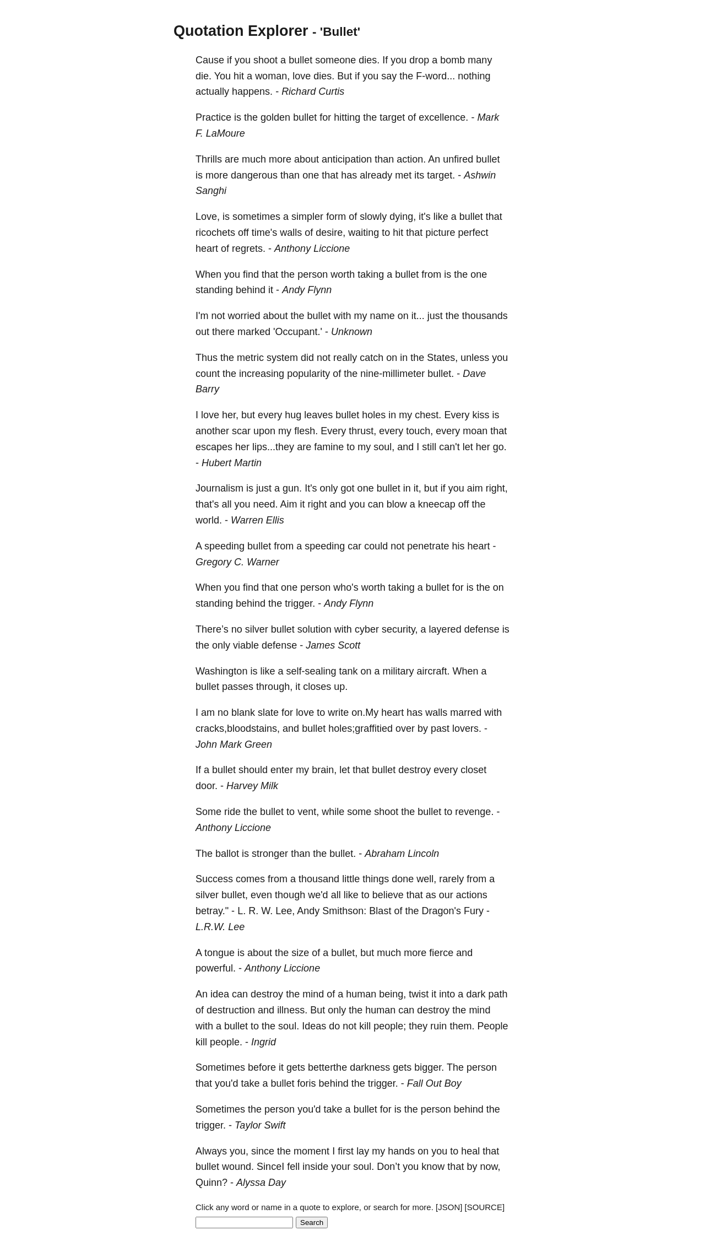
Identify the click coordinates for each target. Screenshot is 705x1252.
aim (475, 488)
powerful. (216, 968)
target (392, 117)
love (301, 76)
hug (293, 414)
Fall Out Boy (434, 1083)
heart (207, 248)
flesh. (306, 430)
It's (311, 488)
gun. (292, 488)
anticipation (347, 159)
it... (418, 315)
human (361, 994)
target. (441, 175)
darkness (370, 1067)
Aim (288, 504)
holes (374, 414)
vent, (308, 811)
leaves (318, 414)
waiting (363, 232)
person (312, 274)
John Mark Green (234, 744)
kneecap (436, 504)
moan (475, 430)
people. (226, 1042)
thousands (485, 315)
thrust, (362, 430)
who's (345, 587)
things (375, 878)
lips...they (273, 446)
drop (419, 60)
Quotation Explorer (240, 31)
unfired (458, 159)
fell (293, 1166)
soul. (288, 1026)
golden (275, 117)
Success (214, 878)
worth (342, 274)
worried (243, 315)
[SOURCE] (485, 1207)
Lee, (285, 910)
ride (232, 811)
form (336, 216)
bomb (452, 60)
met (403, 175)
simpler (307, 216)
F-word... (435, 76)
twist (419, 994)
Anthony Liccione (312, 248)
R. (253, 910)
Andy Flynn (307, 289)
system (282, 357)
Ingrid (263, 1042)
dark (475, 994)
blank (243, 712)
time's (264, 232)
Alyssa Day (261, 1182)
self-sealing (311, 671)
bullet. (440, 373)
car (354, 546)
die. (204, 76)
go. (500, 446)
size (300, 952)
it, (417, 488)
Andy (308, 910)
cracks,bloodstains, (238, 728)
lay (362, 1151)
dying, (402, 216)
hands (401, 1151)
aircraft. (433, 671)
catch (371, 357)
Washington (221, 671)
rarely (451, 878)
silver (256, 629)
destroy (414, 769)
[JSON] (449, 1207)
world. (209, 520)
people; (389, 1026)
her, (230, 414)
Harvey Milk (252, 785)
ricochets (215, 232)
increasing (261, 373)
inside (315, 1166)
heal (470, 1151)
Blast (380, 910)
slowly (373, 216)
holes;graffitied (360, 728)
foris (306, 1083)
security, (400, 629)
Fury (474, 910)
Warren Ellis (257, 520)
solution (314, 629)
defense (482, 629)
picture (440, 232)
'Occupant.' (297, 331)
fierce (441, 952)
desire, (330, 232)
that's (207, 504)
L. (241, 910)
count (208, 373)
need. (265, 504)
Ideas (314, 1026)
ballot (227, 853)
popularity (308, 373)
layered (445, 629)
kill (365, 1026)
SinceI (270, 1166)
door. (207, 785)
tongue (219, 952)
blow (397, 504)
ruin (438, 1026)
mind (313, 994)
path (497, 994)
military (398, 671)
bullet (300, 60)
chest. (428, 414)
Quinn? (211, 1182)
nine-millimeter (392, 373)
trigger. (300, 603)
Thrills (209, 159)
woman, (272, 76)
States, (442, 357)
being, (392, 994)
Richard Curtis (312, 91)
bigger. (429, 1067)
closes (317, 686)
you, (239, 1151)
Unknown (351, 331)
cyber (367, 629)
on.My (364, 712)
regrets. (248, 248)
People (492, 1026)
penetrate (428, 546)
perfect (473, 232)
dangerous (254, 175)
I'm (202, 315)
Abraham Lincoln (402, 853)
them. (461, 1026)
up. (341, 686)
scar (241, 430)
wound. (238, 1166)
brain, (324, 769)
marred (465, 712)
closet (473, 769)
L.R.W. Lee (220, 926)
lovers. (466, 728)
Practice (213, 117)
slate (268, 712)
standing (214, 289)
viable (246, 645)
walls (291, 232)
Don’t (388, 1166)
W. (267, 910)
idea (219, 994)
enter (281, 769)
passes (237, 686)
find (251, 274)
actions (471, 894)
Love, (208, 216)
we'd (318, 894)
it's (424, 216)
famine (329, 446)
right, (497, 488)
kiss (480, 414)
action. (411, 159)
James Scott (333, 645)
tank (348, 671)
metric (250, 357)
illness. (292, 1010)
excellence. (443, 117)
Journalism (219, 488)
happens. (252, 91)
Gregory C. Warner (237, 562)
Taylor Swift (260, 1125)
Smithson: (344, 910)
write (338, 712)
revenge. (474, 811)
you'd (226, 1083)
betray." (212, 910)
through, (274, 686)
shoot (265, 60)
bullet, (234, 894)
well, (426, 878)
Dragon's (440, 910)
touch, (419, 430)
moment (311, 1151)
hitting (347, 117)
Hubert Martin (232, 462)
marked (253, 331)
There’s (212, 629)
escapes (214, 446)
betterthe (327, 1067)
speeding (224, 546)
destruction (231, 1010)
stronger (270, 853)
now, (490, 1166)
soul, (383, 446)
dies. (369, 60)
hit (239, 76)
